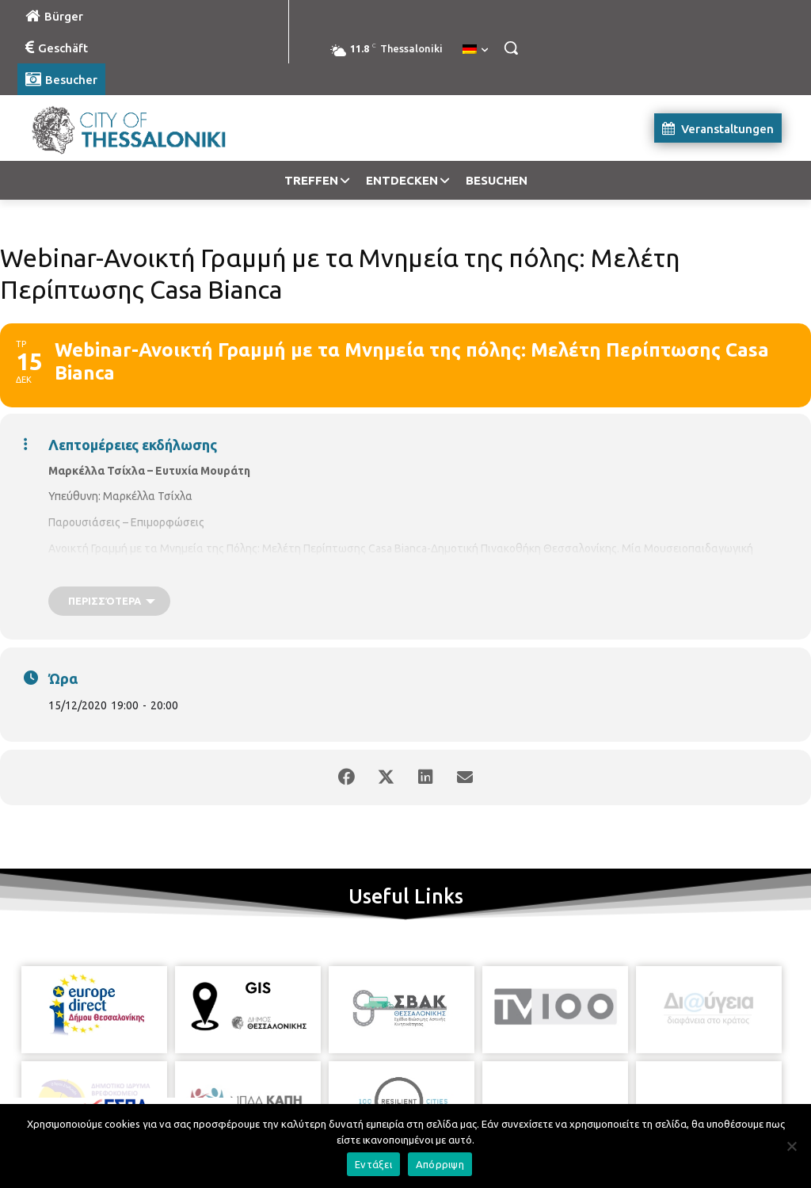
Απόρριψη (440, 1164)
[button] (511, 47)
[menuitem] (475, 50)
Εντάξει (373, 1164)
